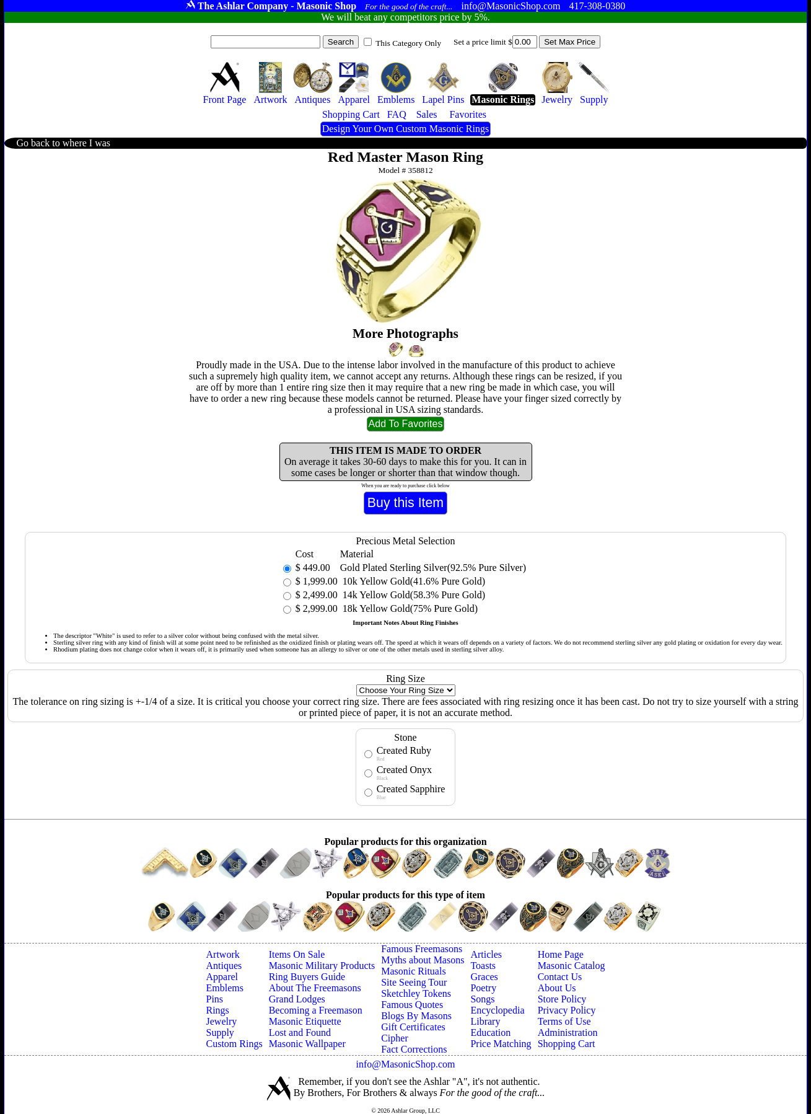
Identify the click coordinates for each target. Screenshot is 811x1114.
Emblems (224, 988)
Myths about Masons (422, 960)
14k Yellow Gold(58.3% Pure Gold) (412, 595)
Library (485, 1021)
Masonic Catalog (571, 965)
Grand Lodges (297, 999)
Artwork (223, 954)
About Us (557, 988)
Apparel (222, 976)
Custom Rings (234, 1043)
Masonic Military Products (322, 965)
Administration (568, 1032)
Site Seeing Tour (414, 982)
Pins (215, 999)
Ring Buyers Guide (307, 976)
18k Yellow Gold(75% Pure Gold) (409, 608)
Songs (482, 999)
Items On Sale (297, 954)
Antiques (224, 965)
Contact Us (560, 976)
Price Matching (500, 1043)
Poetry (483, 988)
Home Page (561, 954)
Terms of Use (564, 1021)
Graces (484, 976)
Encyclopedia (497, 1010)
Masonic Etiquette (305, 1021)
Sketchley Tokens (416, 993)
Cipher (394, 1038)
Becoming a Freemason (315, 1010)
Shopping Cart (566, 1043)
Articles (486, 954)
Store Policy (562, 999)
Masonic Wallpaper (307, 1043)
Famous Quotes (412, 1004)
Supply (220, 1032)
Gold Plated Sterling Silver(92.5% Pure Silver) (433, 567)
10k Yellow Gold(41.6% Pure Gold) (412, 581)
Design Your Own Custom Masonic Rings (405, 128)
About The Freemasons (315, 988)
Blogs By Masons (416, 1015)
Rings (217, 1010)
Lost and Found (300, 1032)
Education (490, 1032)
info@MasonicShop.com (405, 1064)
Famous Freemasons (421, 949)
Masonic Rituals (413, 971)
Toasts (483, 965)
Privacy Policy (567, 1010)
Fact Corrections (414, 1049)
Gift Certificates (413, 1027)
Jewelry (221, 1021)
